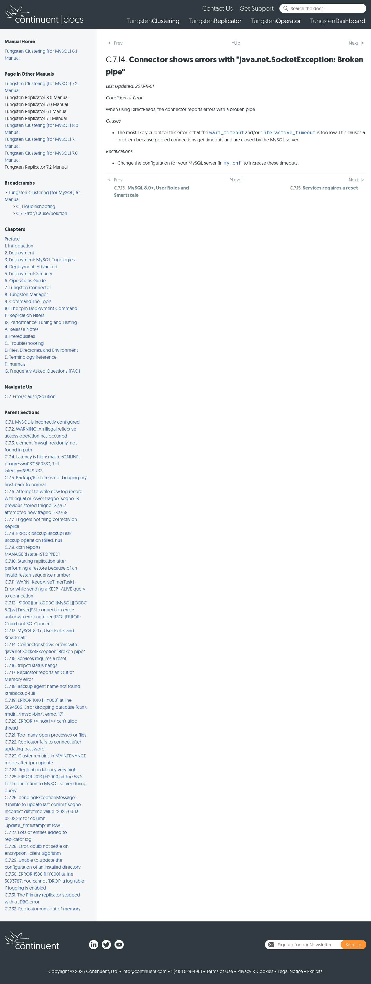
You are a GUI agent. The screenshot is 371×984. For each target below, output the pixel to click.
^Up (236, 43)
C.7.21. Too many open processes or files (45, 735)
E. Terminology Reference (31, 357)
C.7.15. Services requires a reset (35, 658)
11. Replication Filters (24, 315)
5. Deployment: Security (28, 273)
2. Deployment (19, 253)
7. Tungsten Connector (28, 287)
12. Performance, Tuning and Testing (41, 322)
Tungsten (153, 21)
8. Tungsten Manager (26, 294)
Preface (12, 239)
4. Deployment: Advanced (31, 266)
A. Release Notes (22, 329)
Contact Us (217, 8)
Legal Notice (290, 971)
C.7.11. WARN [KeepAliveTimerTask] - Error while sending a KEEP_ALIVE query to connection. (45, 589)
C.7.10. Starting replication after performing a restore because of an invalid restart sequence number (41, 568)
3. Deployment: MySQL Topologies (40, 260)
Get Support (257, 8)
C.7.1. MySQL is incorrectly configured (42, 422)
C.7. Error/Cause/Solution (41, 213)
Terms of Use (219, 971)
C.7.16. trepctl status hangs (31, 665)
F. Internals (15, 364)
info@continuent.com (145, 971)
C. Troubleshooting (35, 206)
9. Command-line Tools (28, 301)
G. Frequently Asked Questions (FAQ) (42, 371)
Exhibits (315, 971)
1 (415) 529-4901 (186, 971)
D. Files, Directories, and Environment (41, 350)
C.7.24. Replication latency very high (41, 769)
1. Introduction (19, 246)
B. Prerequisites (20, 336)
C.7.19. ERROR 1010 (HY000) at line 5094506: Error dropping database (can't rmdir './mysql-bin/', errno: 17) (46, 707)
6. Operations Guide (25, 280)
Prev (118, 43)
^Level (236, 180)
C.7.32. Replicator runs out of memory (43, 909)
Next (353, 43)
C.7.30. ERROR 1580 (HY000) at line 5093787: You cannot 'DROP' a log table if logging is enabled (44, 881)
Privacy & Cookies (255, 971)
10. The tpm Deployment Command (41, 308)
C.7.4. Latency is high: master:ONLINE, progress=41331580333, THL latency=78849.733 (42, 463)
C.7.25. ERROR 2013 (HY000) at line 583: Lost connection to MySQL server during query (46, 783)
